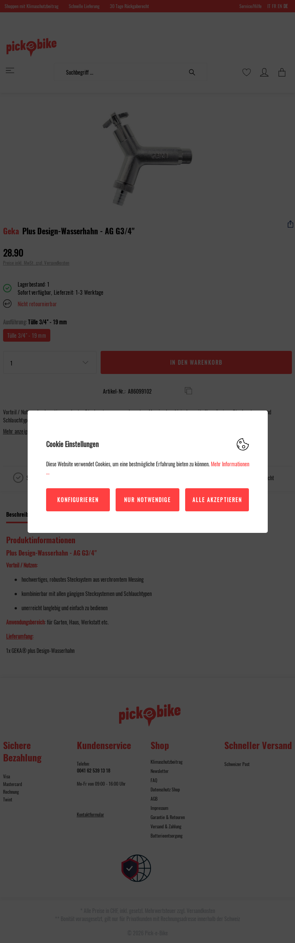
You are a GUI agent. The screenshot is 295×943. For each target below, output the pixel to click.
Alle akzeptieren (217, 500)
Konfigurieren (78, 500)
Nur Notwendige (147, 500)
